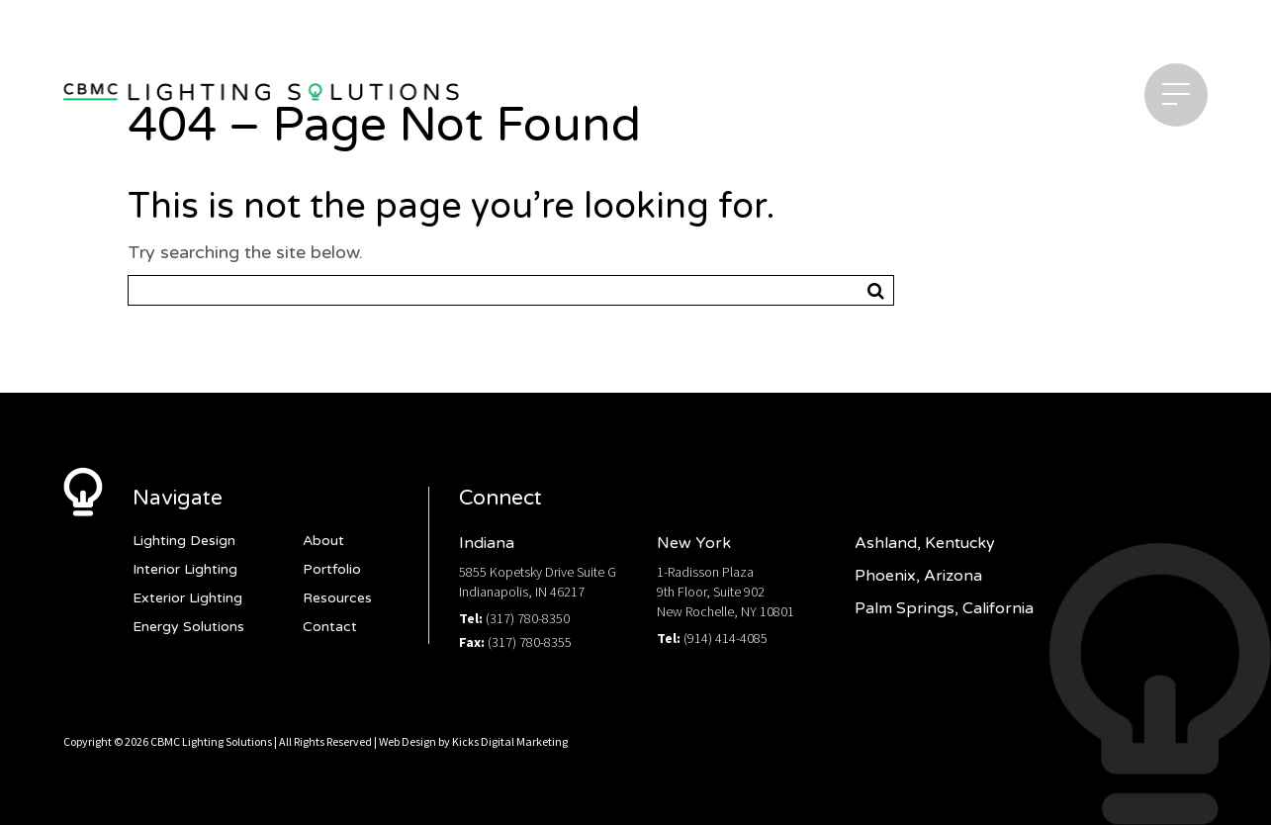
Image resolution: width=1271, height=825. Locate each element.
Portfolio (332, 569)
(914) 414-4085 (725, 638)
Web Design (407, 741)
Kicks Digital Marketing (510, 741)
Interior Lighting (185, 569)
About (323, 540)
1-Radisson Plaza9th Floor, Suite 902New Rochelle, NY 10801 (725, 591)
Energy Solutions (188, 626)
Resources (337, 598)
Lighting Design (184, 540)
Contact (330, 626)
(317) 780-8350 (528, 618)
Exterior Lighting (187, 598)
